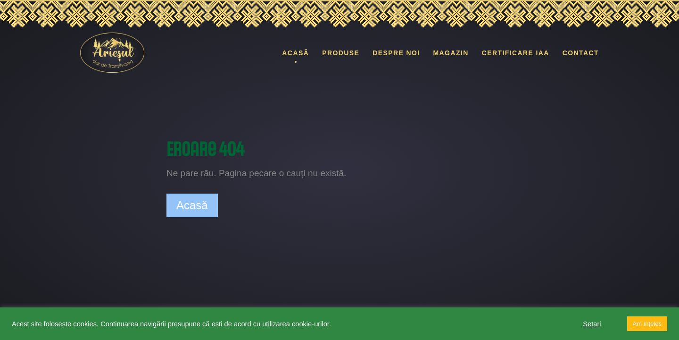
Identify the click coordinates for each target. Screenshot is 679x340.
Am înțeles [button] (647, 323)
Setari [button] (592, 324)
